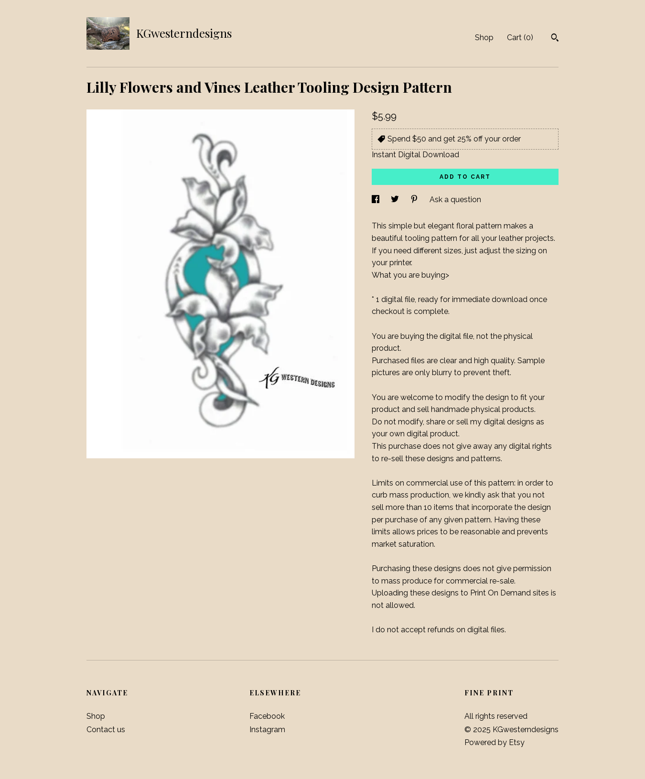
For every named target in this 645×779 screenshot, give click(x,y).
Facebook (267, 716)
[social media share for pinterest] (415, 199)
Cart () (520, 37)
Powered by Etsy (494, 742)
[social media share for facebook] (376, 199)
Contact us (105, 729)
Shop (484, 37)
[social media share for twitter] (396, 199)
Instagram (267, 729)
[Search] (555, 38)
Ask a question (455, 199)
